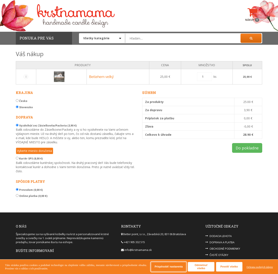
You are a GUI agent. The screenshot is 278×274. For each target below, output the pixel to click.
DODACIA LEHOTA (221, 236)
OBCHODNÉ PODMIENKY (225, 248)
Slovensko (24, 107)
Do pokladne (247, 147)
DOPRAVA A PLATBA (222, 242)
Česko (21, 101)
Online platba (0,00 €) (31, 196)
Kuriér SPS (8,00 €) (29, 158)
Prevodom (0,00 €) (29, 190)
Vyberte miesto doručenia (34, 151)
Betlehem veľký (101, 76)
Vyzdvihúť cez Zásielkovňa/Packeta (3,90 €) (46, 125)
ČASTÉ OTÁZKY (219, 255)
